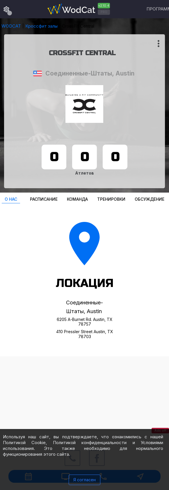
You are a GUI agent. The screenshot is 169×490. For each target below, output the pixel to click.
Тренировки (111, 199)
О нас (11, 199)
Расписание (44, 199)
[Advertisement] (84, 397)
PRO (104, 12)
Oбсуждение (149, 199)
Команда (77, 199)
